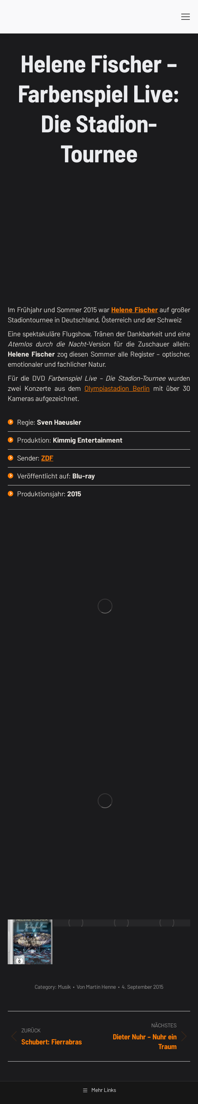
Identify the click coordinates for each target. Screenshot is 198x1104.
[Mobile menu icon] (185, 16)
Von (96, 986)
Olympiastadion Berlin (117, 388)
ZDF (47, 458)
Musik (64, 986)
